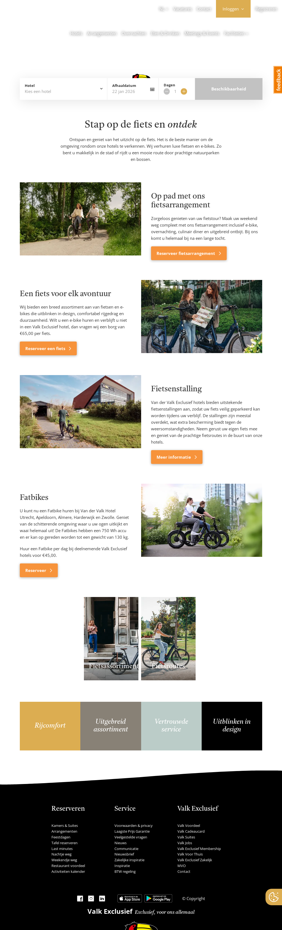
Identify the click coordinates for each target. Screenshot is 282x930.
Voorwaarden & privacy (133, 825)
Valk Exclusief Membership (199, 848)
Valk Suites (186, 837)
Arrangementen (102, 33)
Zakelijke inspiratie (129, 859)
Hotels (76, 33)
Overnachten (134, 33)
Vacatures (182, 9)
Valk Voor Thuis (190, 854)
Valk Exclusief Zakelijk (194, 859)
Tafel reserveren (64, 842)
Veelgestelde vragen (130, 837)
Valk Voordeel (188, 825)
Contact (204, 9)
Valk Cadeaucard (191, 831)
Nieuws (120, 842)
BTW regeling (125, 871)
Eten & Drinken (165, 33)
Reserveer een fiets (45, 348)
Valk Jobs (184, 842)
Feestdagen (60, 837)
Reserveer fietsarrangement (186, 253)
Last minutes (62, 848)
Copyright (195, 898)
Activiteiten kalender (68, 871)
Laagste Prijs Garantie (132, 831)
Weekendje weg (64, 859)
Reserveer (36, 570)
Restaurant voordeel (68, 865)
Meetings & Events (202, 33)
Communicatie (126, 848)
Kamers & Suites (64, 825)
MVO (181, 865)
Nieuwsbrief (124, 854)
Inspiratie (122, 865)
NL (162, 9)
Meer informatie (174, 457)
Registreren (266, 9)
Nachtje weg (61, 854)
